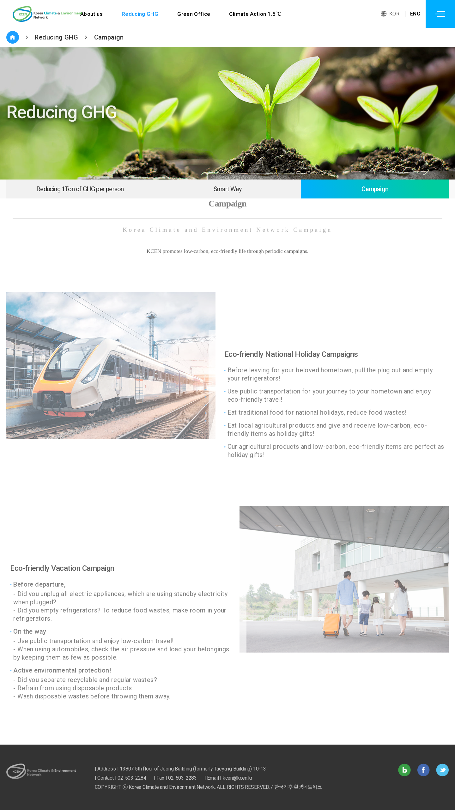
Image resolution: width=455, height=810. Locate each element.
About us (91, 14)
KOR (394, 14)
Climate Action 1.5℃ (256, 14)
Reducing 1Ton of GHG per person (80, 189)
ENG (415, 14)
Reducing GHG (140, 14)
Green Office (194, 14)
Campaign (109, 37)
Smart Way (227, 189)
